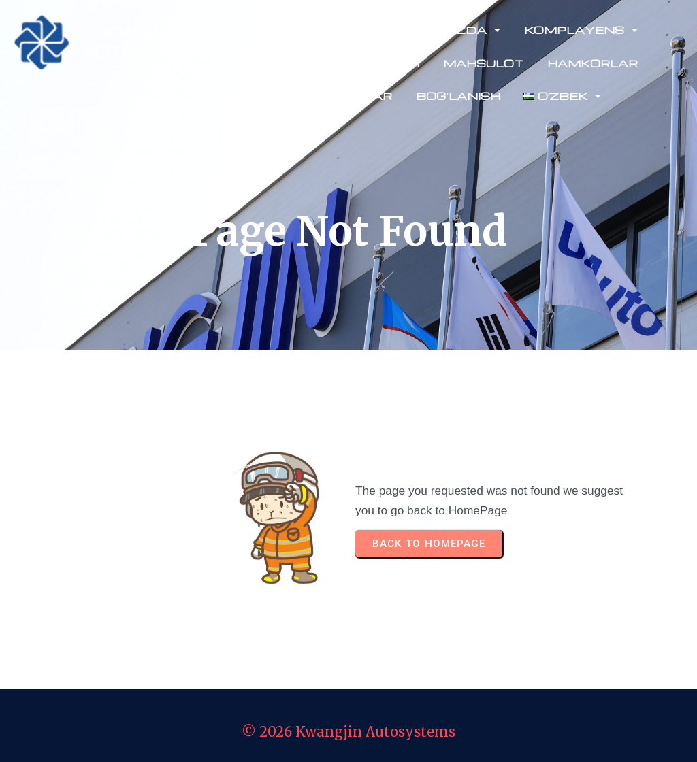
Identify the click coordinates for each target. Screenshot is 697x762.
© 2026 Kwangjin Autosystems (348, 731)
